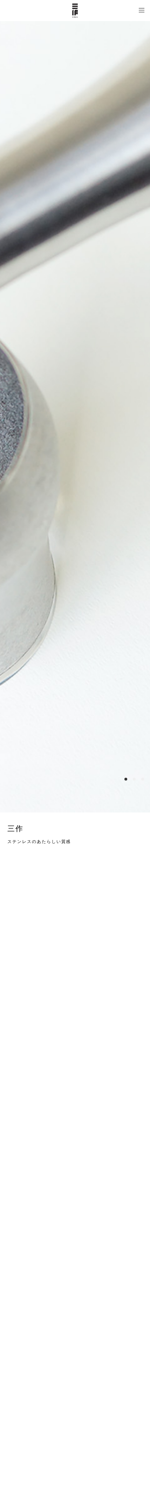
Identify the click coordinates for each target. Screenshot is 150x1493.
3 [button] (142, 779)
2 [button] (134, 779)
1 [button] (125, 779)
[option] (75, 416)
